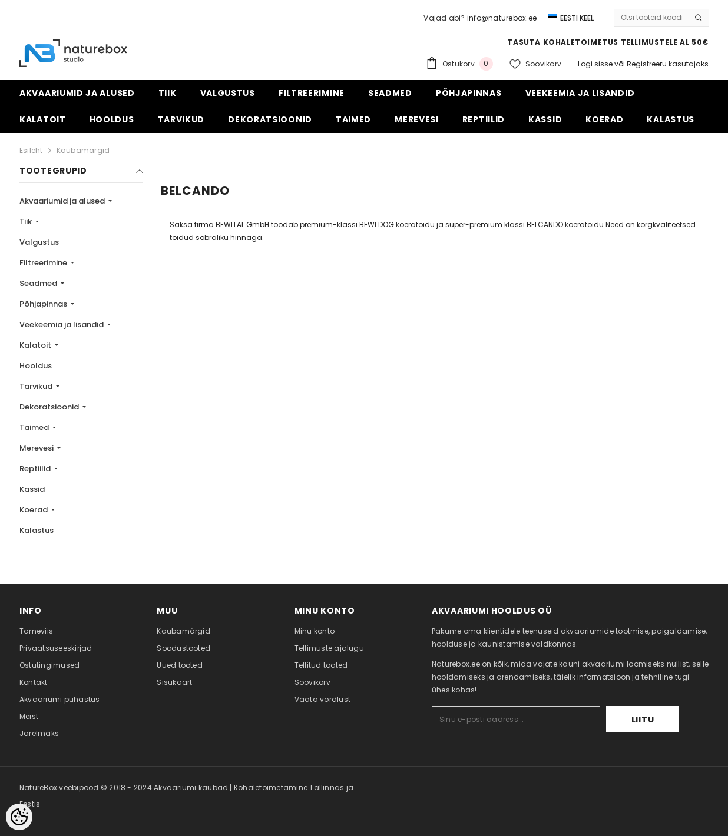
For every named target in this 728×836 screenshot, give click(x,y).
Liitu (642, 719)
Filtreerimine (44, 262)
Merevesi (37, 448)
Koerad (34, 509)
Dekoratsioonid (50, 406)
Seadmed (39, 283)
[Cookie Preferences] (19, 817)
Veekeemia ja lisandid (62, 324)
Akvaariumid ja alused (63, 200)
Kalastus (36, 530)
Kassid (32, 489)
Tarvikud (36, 386)
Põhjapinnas (44, 303)
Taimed (35, 427)
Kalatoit (36, 345)
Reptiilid (35, 468)
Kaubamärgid (83, 150)
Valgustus (39, 242)
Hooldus (35, 365)
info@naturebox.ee (502, 18)
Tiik (26, 221)
